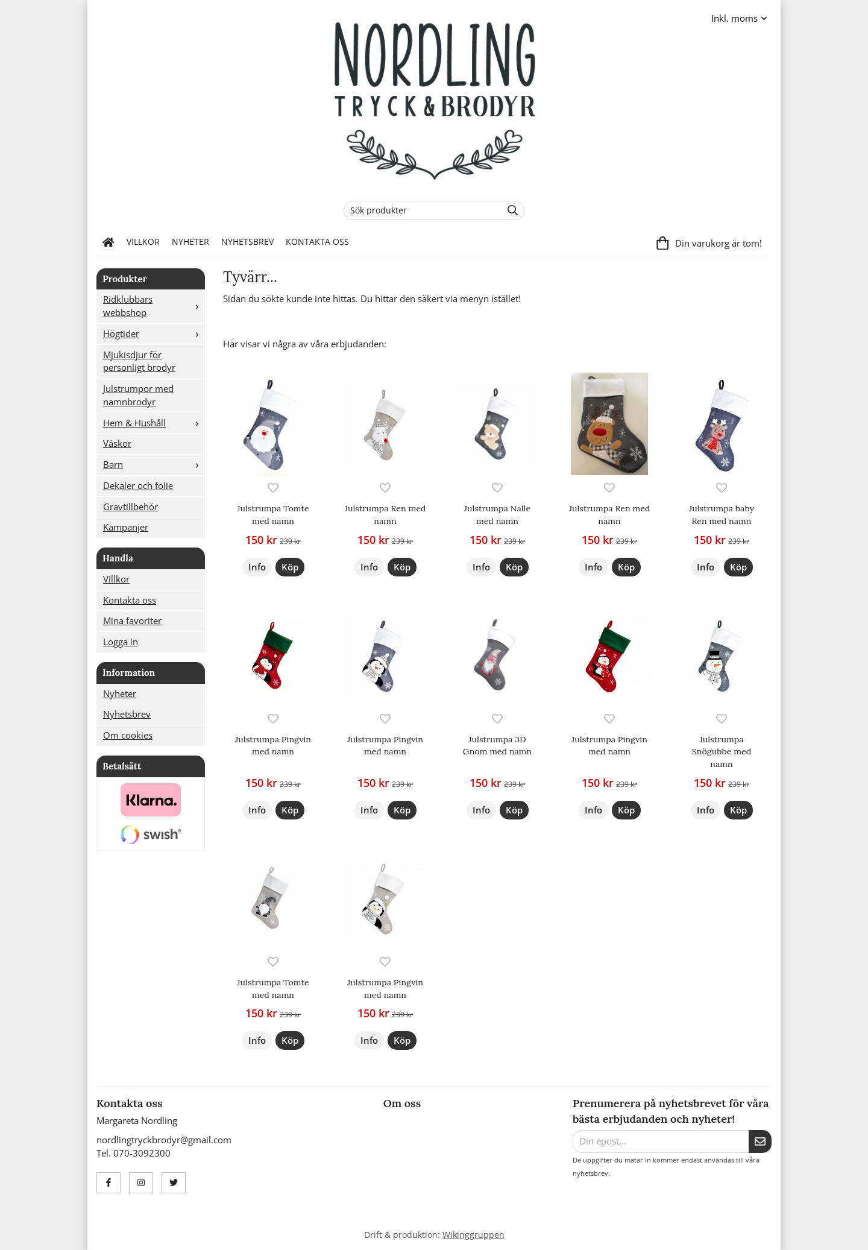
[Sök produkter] (419, 210)
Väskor (117, 443)
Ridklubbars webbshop (153, 305)
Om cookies (128, 735)
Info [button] (257, 567)
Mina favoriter (132, 620)
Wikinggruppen (473, 1234)
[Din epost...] (661, 1141)
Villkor (143, 241)
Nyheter (190, 241)
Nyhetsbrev (247, 241)
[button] (289, 567)
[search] (509, 210)
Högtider (153, 333)
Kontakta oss (317, 241)
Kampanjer (125, 527)
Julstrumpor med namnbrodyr (138, 395)
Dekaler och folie (138, 485)
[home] (108, 242)
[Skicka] (760, 1141)
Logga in (120, 642)
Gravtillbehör (130, 506)
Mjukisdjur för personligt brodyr (139, 361)
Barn (153, 464)
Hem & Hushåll (153, 423)
